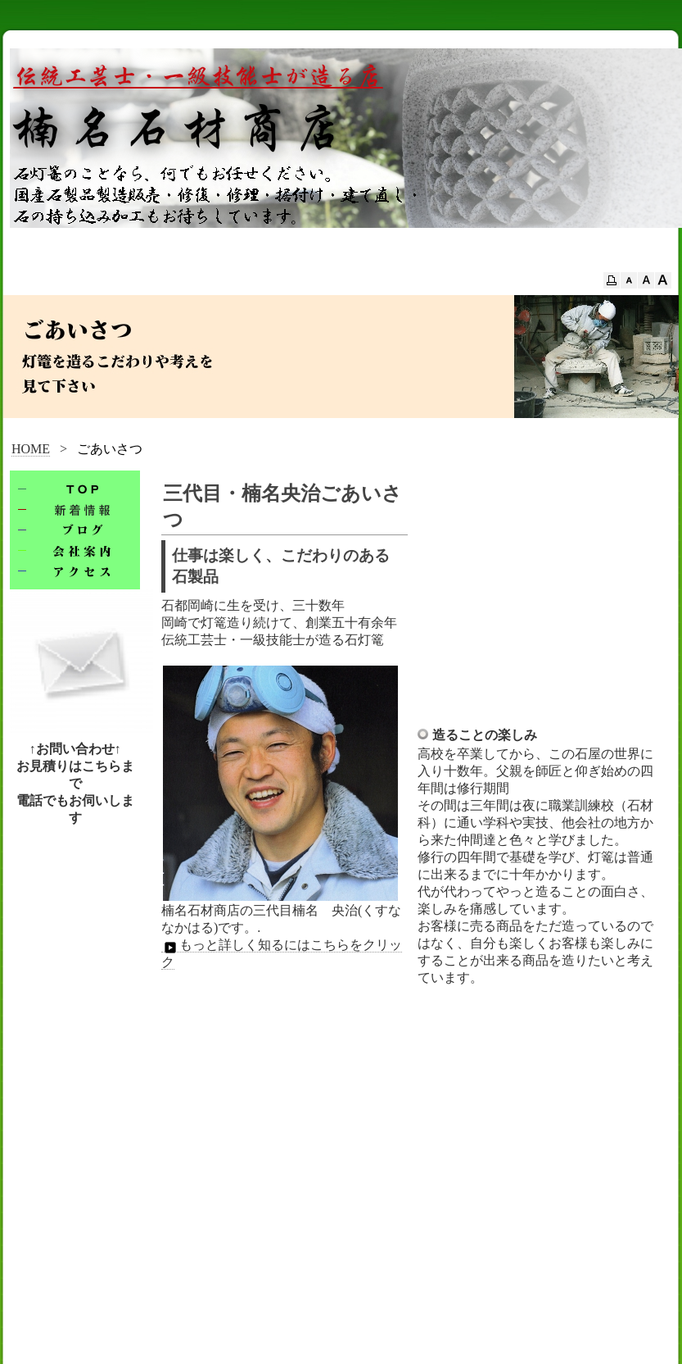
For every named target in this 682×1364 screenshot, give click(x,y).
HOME (30, 449)
